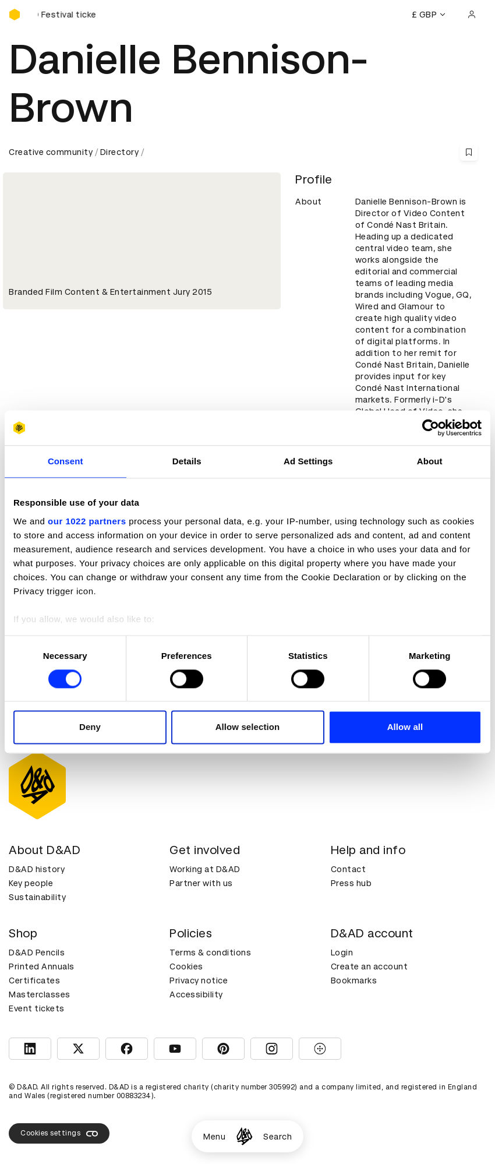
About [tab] (430, 461)
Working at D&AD (205, 869)
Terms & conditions (210, 952)
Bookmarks (354, 980)
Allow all (405, 727)
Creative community (51, 152)
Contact (348, 869)
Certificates (34, 980)
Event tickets (37, 1008)
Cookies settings (59, 1134)
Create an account (369, 966)
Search (277, 1136)
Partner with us (201, 883)
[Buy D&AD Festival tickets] (67, 14)
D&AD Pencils (37, 952)
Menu (214, 1136)
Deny (90, 727)
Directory (119, 152)
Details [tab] (186, 461)
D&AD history (37, 869)
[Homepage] (244, 1136)
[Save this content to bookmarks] (469, 152)
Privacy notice (198, 980)
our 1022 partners (87, 521)
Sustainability (37, 897)
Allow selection (247, 727)
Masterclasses (39, 994)
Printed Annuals (42, 966)
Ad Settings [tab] (308, 461)
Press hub (351, 883)
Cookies (186, 966)
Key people (31, 883)
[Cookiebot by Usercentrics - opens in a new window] (431, 427)
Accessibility (196, 994)
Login (342, 952)
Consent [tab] (65, 461)
